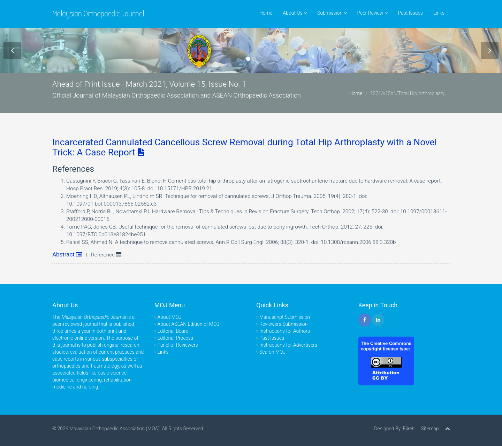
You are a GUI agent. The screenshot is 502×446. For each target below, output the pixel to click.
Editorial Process (175, 338)
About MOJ (170, 317)
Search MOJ (272, 352)
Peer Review (372, 13)
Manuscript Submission (284, 317)
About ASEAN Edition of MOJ (189, 324)
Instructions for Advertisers (288, 345)
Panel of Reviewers (178, 345)
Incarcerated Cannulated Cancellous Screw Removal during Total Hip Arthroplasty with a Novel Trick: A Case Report (244, 147)
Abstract (67, 254)
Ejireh (408, 428)
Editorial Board (173, 331)
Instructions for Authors (284, 331)
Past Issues (410, 13)
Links (438, 13)
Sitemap (430, 428)
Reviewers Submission (283, 324)
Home (265, 13)
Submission (332, 13)
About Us (295, 13)
